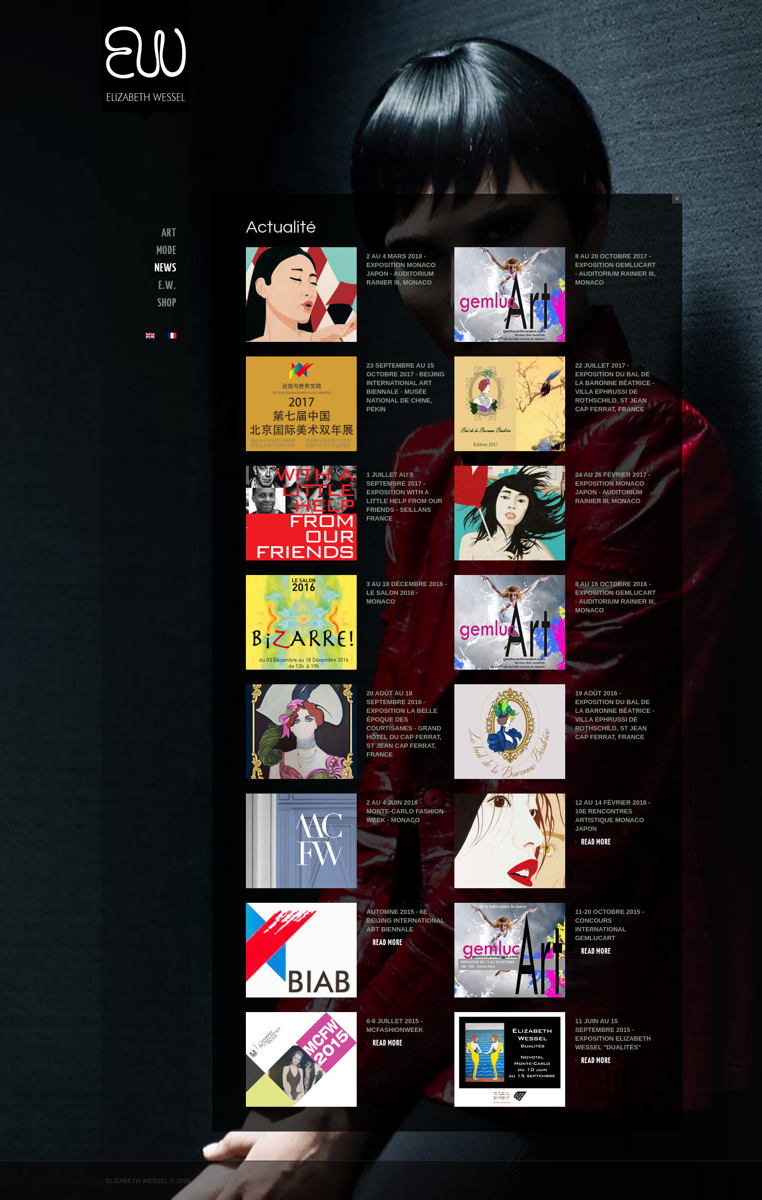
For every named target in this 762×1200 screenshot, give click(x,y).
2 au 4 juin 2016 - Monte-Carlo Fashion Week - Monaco (405, 811)
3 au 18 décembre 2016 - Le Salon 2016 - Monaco (406, 592)
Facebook (649, 1182)
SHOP (166, 303)
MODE (166, 250)
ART (168, 233)
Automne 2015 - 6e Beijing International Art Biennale (405, 920)
